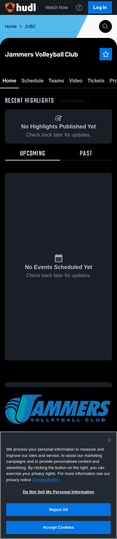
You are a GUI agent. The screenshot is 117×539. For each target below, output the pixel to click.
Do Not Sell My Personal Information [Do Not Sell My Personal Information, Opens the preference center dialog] (58, 492)
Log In (100, 7)
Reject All (58, 509)
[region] (58, 485)
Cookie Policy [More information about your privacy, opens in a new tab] (45, 479)
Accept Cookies (58, 527)
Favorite (51, 96)
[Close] (109, 440)
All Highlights (76, 137)
